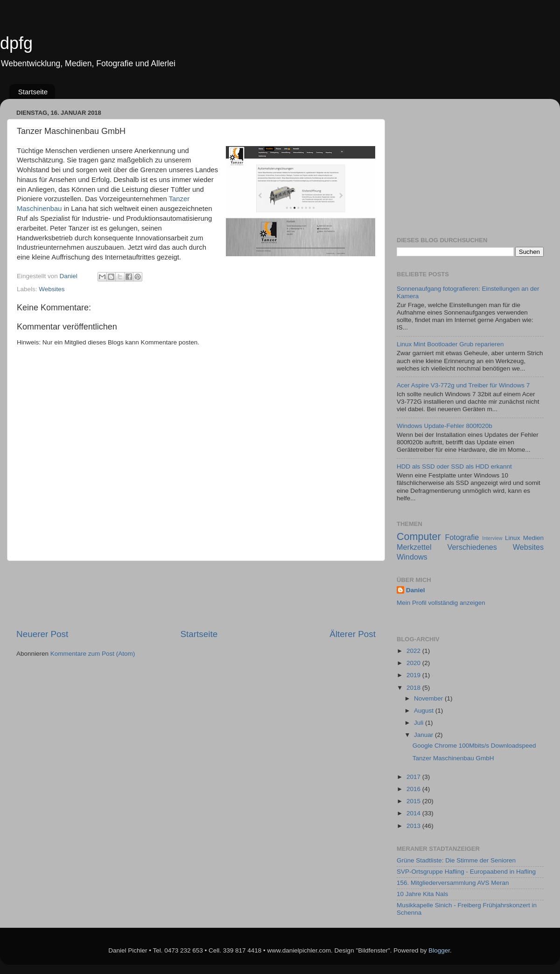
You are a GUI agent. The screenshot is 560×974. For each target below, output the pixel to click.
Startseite (33, 92)
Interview (492, 538)
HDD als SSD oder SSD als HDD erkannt (454, 466)
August (424, 710)
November (429, 698)
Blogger (439, 950)
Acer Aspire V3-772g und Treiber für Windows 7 (463, 385)
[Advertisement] (196, 595)
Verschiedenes (472, 547)
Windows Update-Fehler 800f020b (444, 425)
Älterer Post (352, 634)
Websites (51, 289)
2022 (414, 650)
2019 (414, 675)
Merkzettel (414, 547)
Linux (512, 537)
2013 (414, 825)
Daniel (415, 590)
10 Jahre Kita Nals (422, 893)
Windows (412, 557)
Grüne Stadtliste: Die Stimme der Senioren (456, 860)
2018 (414, 687)
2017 (414, 776)
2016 (414, 788)
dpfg (16, 43)
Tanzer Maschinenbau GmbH (453, 758)
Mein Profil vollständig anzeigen (441, 602)
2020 (414, 662)
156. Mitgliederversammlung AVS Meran (453, 882)
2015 (414, 801)
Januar (424, 734)
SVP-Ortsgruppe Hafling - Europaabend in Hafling (466, 871)
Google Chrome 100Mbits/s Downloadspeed (474, 745)
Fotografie (462, 537)
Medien (533, 537)
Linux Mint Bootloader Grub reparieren (450, 344)
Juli (419, 722)
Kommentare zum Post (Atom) (92, 653)
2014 (414, 813)
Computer (419, 536)
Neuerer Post (42, 634)
